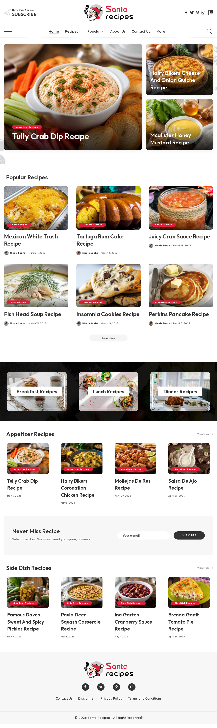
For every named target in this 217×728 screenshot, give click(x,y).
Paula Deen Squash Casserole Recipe (81, 626)
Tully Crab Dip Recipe (52, 136)
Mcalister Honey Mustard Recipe (171, 139)
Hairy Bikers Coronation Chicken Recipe (78, 488)
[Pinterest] (197, 13)
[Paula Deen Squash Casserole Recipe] (81, 596)
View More (205, 434)
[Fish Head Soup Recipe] (36, 285)
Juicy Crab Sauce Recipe (180, 236)
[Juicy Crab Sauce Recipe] (181, 208)
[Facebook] (186, 13)
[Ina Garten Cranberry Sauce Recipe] (135, 596)
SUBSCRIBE (189, 537)
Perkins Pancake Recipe (179, 313)
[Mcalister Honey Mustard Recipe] (179, 124)
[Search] (209, 31)
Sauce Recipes (163, 224)
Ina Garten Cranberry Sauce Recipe (133, 626)
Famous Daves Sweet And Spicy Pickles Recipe (25, 626)
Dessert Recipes (92, 224)
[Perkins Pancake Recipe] (181, 285)
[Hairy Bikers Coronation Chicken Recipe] (81, 458)
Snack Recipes (19, 224)
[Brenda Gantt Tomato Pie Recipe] (189, 596)
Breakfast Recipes (166, 302)
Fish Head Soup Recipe (33, 313)
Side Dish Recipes (29, 572)
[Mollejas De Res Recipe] (135, 458)
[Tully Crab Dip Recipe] (73, 97)
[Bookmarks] (210, 13)
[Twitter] (192, 13)
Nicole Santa (17, 253)
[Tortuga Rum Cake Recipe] (108, 208)
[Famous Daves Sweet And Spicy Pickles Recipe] (28, 596)
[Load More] (108, 338)
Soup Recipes (18, 302)
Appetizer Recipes (27, 127)
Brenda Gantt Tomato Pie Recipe (183, 626)
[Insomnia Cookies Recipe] (108, 285)
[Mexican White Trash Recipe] (36, 208)
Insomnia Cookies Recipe (108, 313)
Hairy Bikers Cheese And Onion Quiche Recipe (176, 80)
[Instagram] (203, 13)
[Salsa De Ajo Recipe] (189, 458)
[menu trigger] (10, 31)
